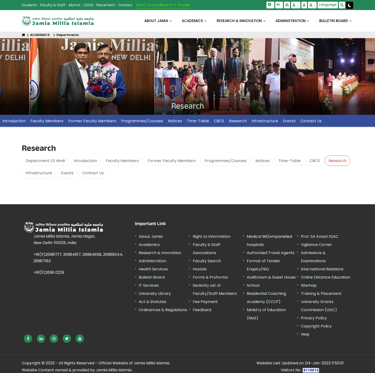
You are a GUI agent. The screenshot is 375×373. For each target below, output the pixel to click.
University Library (155, 293)
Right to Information (212, 236)
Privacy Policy (314, 318)
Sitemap (309, 285)
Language (327, 4)
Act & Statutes (152, 301)
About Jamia (156, 20)
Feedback (202, 310)
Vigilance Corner (316, 244)
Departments (67, 35)
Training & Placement (321, 293)
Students (29, 5)
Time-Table (198, 122)
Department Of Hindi (45, 160)
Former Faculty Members (92, 122)
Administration (152, 261)
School (253, 285)
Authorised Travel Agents (270, 253)
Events (289, 122)
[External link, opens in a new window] (28, 338)
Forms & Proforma (210, 277)
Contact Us (311, 122)
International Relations (322, 269)
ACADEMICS (192, 20)
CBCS (219, 122)
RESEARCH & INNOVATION (239, 20)
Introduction (14, 122)
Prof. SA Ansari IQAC (319, 236)
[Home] (23, 35)
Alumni (74, 5)
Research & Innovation (160, 253)
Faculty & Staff (52, 5)
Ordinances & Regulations (163, 310)
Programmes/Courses (142, 122)
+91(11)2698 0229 (48, 272)
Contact (125, 5)
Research (238, 122)
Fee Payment (205, 301)
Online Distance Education (325, 277)
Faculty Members (46, 122)
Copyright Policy (316, 326)
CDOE (88, 5)
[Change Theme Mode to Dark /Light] (349, 5)
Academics (149, 244)
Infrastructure (265, 122)
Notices (175, 122)
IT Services (149, 285)
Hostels (200, 269)
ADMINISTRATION (291, 20)
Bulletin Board (152, 277)
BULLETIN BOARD (333, 20)
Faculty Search (207, 261)
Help (305, 334)
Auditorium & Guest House (271, 277)
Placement (105, 5)
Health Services (153, 269)
